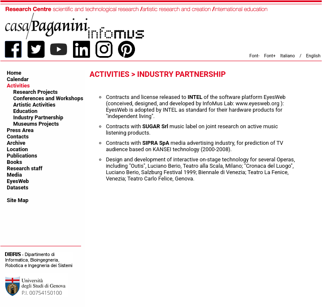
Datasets (17, 187)
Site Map (17, 200)
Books (14, 162)
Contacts (18, 136)
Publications (22, 155)
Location (17, 149)
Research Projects (35, 92)
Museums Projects (36, 124)
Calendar (17, 79)
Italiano (287, 56)
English (313, 56)
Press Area (20, 130)
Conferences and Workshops (48, 98)
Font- (255, 56)
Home (14, 73)
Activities (18, 85)
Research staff (24, 168)
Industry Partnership (38, 117)
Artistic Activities (34, 104)
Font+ (269, 56)
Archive (16, 143)
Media (14, 175)
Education (25, 111)
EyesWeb (18, 181)
